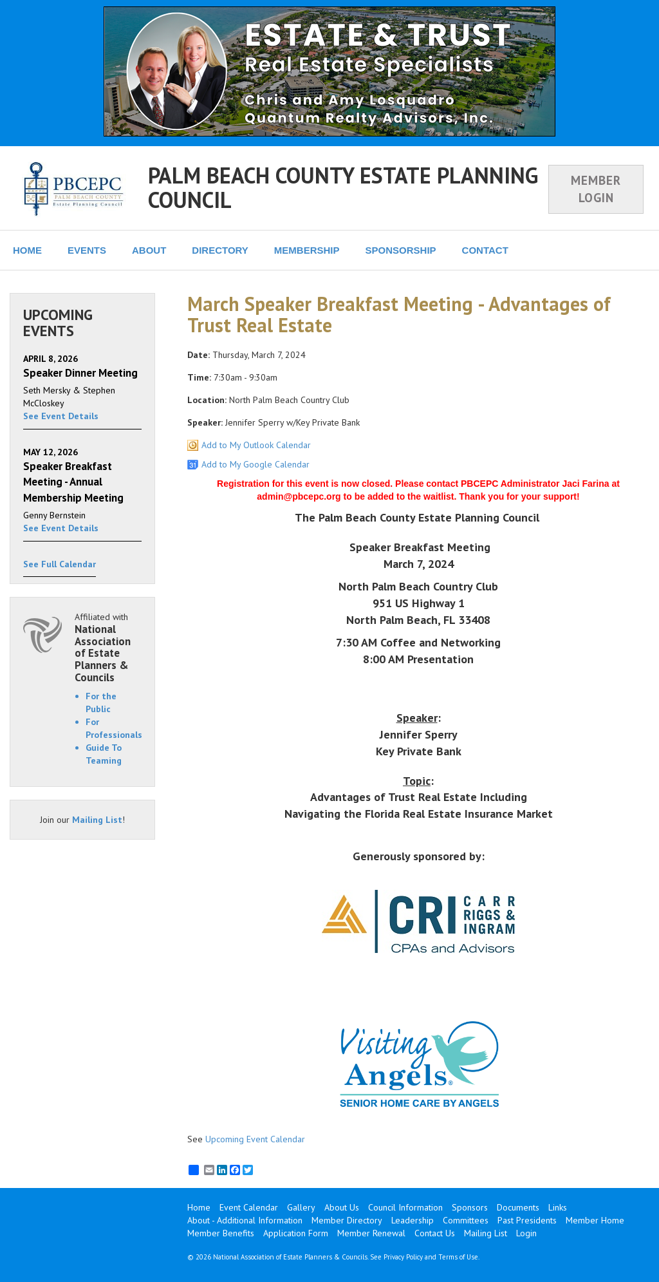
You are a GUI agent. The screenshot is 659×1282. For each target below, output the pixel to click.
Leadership (412, 1220)
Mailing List (97, 819)
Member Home (595, 1220)
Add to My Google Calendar (255, 464)
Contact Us (434, 1233)
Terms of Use (458, 1256)
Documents (518, 1207)
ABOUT (149, 250)
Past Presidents (527, 1220)
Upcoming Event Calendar (255, 1139)
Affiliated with (108, 647)
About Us (341, 1207)
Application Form (295, 1233)
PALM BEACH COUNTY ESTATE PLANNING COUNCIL (343, 187)
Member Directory (346, 1220)
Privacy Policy (403, 1256)
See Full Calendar (59, 564)
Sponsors (470, 1207)
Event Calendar (248, 1207)
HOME (27, 250)
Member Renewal (371, 1233)
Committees (465, 1220)
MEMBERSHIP (307, 250)
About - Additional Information (244, 1220)
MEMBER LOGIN (596, 189)
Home (198, 1207)
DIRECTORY (220, 250)
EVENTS (87, 250)
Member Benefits (220, 1233)
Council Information (405, 1207)
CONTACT (485, 250)
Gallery (301, 1207)
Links (557, 1207)
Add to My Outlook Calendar (256, 445)
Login (526, 1233)
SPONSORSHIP (401, 250)
